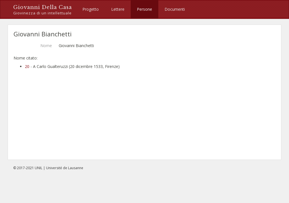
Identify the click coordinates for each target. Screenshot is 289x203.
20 (27, 66)
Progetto (90, 9)
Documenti (175, 9)
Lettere (117, 9)
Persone (144, 9)
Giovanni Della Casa (42, 10)
